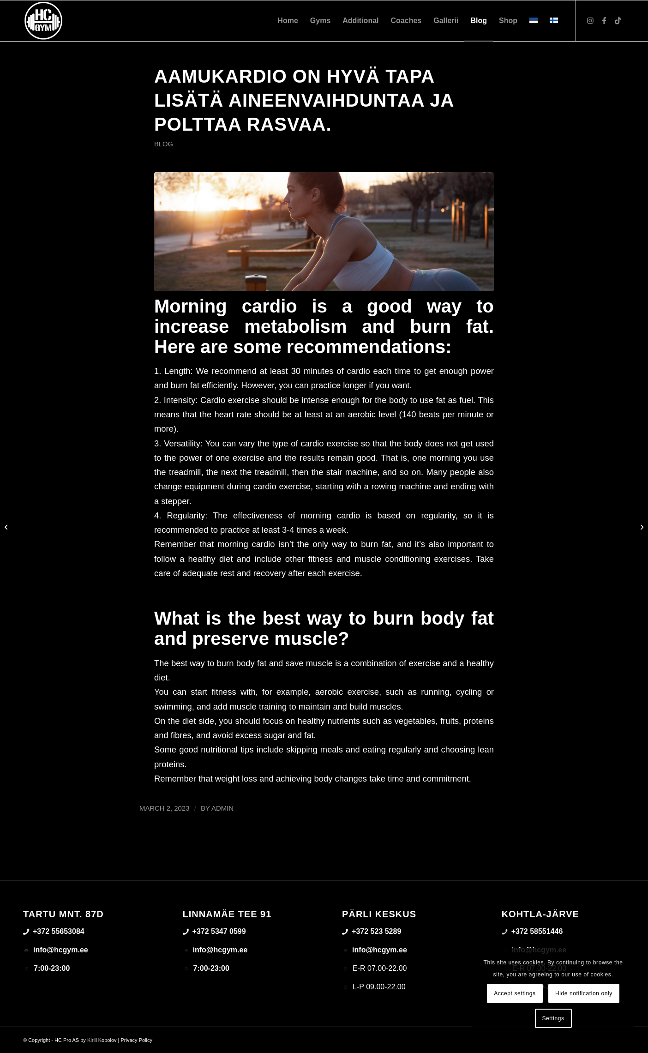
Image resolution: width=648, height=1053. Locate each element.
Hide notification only (583, 993)
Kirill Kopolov (102, 1040)
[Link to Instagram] (590, 20)
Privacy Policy (136, 1040)
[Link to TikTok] (618, 20)
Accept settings (514, 993)
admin (222, 808)
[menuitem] (287, 20)
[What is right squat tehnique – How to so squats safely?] (7, 526)
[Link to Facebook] (604, 20)
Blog (163, 144)
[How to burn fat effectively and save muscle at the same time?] (641, 526)
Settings (553, 1018)
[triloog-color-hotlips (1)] (43, 20)
